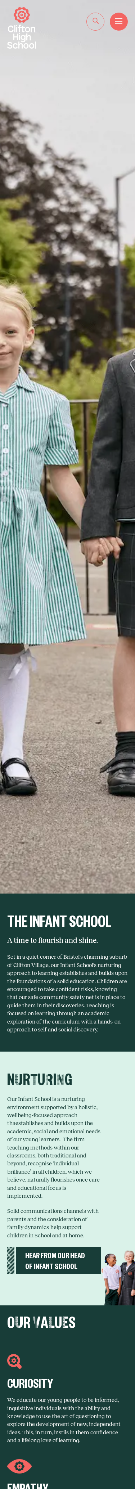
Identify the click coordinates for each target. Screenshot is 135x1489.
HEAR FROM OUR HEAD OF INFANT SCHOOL (55, 1260)
